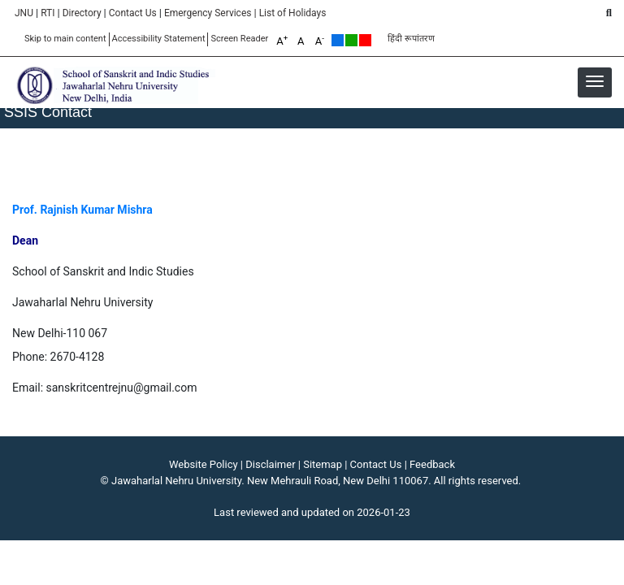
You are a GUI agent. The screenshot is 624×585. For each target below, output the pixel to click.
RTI (47, 13)
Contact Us (133, 13)
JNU (24, 13)
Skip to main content (65, 38)
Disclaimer (270, 464)
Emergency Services (208, 13)
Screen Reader (239, 38)
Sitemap (322, 464)
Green (351, 40)
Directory (82, 13)
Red (365, 40)
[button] (595, 81)
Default (338, 40)
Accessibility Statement (159, 38)
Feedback (432, 464)
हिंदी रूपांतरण (411, 38)
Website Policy (203, 464)
